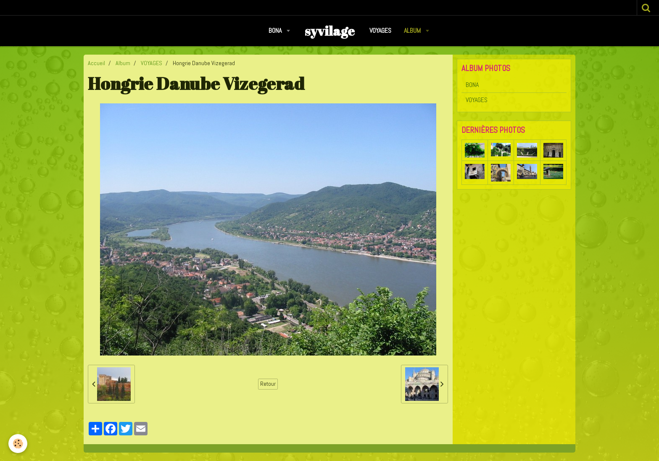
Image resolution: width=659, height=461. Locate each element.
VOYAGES (380, 30)
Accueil (96, 63)
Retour (268, 383)
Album (413, 30)
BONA (276, 30)
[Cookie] (17, 443)
